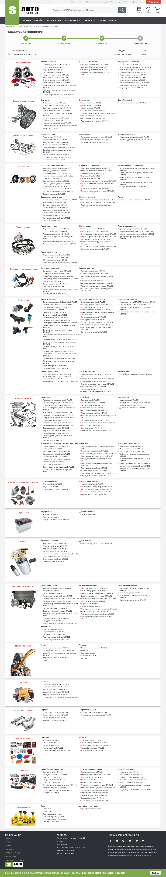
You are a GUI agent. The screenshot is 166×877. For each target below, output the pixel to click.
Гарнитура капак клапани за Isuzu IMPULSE (97, 456)
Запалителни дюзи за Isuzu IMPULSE (94, 274)
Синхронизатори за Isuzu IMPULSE (94, 173)
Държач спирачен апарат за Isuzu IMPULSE (58, 95)
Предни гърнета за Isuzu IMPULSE (55, 712)
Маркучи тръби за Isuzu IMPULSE (55, 457)
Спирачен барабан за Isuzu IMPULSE (94, 67)
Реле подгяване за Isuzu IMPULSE (93, 317)
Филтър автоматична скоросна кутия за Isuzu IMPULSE (136, 183)
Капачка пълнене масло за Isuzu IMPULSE (135, 463)
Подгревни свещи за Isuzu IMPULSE (56, 274)
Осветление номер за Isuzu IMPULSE (56, 751)
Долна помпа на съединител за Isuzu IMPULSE (98, 200)
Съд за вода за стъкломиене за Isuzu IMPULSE (137, 790)
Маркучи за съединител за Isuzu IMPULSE (58, 191)
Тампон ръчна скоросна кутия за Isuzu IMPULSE (98, 181)
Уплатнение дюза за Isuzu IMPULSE (94, 471)
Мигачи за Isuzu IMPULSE (52, 745)
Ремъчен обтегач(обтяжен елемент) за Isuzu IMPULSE (59, 238)
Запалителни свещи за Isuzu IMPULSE (57, 271)
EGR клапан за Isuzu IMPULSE (92, 281)
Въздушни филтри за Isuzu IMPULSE (56, 684)
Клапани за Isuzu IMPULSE (53, 440)
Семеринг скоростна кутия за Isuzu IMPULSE (97, 191)
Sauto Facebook (110, 840)
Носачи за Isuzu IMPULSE (90, 108)
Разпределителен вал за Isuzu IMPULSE (57, 400)
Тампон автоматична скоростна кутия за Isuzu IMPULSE (136, 174)
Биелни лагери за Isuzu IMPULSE (93, 403)
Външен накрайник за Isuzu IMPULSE (56, 160)
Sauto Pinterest (136, 840)
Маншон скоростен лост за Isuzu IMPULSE (96, 188)
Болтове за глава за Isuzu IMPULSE (56, 428)
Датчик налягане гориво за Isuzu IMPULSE (58, 351)
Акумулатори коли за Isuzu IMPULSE (56, 520)
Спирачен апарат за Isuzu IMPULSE (56, 80)
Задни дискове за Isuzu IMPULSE (55, 70)
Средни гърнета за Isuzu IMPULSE (55, 715)
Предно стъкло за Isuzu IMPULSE (55, 780)
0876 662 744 (125, 2)
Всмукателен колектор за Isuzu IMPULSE (58, 423)
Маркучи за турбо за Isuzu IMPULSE (56, 462)
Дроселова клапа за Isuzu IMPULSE (56, 446)
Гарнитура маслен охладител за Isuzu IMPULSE (98, 473)
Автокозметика (108, 20)
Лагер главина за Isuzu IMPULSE (93, 118)
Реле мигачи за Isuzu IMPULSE (92, 307)
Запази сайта (77, 2)
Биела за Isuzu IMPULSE (90, 400)
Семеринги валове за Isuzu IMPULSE (94, 451)
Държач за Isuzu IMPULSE (90, 176)
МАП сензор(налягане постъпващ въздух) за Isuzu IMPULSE (61, 336)
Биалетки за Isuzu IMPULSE (91, 103)
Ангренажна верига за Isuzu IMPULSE (56, 255)
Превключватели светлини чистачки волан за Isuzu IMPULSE (97, 313)
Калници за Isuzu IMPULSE (53, 772)
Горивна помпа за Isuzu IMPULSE (93, 271)
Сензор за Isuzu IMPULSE (90, 178)
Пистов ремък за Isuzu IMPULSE (93, 229)
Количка (158, 12)
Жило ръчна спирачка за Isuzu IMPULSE (134, 70)
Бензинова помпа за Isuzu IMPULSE (56, 562)
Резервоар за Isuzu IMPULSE (53, 793)
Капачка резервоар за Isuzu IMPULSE (94, 793)
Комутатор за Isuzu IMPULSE (53, 286)
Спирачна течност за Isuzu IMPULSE (94, 648)
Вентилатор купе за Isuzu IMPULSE (132, 593)
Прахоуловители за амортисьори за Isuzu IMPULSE (58, 114)
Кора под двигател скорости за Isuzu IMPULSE (60, 785)
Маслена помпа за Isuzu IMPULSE (55, 551)
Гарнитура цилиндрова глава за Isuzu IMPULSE (98, 453)
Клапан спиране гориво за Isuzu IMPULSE (135, 305)
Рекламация (9, 849)
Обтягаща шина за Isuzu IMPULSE (55, 257)
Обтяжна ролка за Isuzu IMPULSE (55, 231)
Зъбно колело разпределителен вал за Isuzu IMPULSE (59, 409)
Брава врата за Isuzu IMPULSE (92, 389)
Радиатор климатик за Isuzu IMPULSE (56, 637)
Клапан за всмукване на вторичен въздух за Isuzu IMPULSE (137, 313)
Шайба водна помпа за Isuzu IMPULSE (95, 249)
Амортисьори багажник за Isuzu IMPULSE (96, 775)
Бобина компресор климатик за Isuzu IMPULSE (60, 623)
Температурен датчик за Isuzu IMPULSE (57, 307)
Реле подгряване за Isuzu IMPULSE (56, 294)
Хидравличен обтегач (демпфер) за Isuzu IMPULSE (96, 243)
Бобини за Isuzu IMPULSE (52, 281)
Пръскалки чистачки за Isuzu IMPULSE (134, 780)
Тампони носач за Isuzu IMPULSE (93, 111)
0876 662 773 (111, 2)
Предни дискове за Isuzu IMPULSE (55, 67)
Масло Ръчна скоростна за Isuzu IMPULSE (58, 650)
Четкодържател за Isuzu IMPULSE (93, 494)
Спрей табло (47, 811)
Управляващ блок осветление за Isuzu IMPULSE (60, 381)
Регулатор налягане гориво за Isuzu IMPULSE (97, 283)
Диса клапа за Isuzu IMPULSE (54, 464)
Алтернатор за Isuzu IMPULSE (92, 484)
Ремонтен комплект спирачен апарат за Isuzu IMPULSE (59, 86)
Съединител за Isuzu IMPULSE (54, 194)
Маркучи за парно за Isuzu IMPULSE (133, 600)
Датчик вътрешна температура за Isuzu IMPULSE (61, 339)
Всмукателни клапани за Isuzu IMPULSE (57, 412)
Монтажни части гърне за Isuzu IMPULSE (96, 715)
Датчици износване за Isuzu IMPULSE (56, 83)
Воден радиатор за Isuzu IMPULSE (55, 629)
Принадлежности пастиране (91, 809)
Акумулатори (54, 20)
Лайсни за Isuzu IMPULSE (90, 780)
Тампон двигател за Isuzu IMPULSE (132, 446)
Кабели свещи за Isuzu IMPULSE (55, 284)
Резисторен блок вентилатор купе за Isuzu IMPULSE (135, 596)
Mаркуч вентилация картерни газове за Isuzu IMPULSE (136, 470)
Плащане (8, 842)
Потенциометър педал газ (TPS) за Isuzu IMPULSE (96, 375)
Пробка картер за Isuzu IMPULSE (132, 405)
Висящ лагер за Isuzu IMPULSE (54, 215)
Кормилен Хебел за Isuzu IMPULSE (55, 145)
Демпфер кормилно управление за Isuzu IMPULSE (57, 151)
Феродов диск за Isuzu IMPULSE (54, 171)
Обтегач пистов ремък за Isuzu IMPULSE (96, 239)
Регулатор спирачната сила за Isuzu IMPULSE (136, 83)
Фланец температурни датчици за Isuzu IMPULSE (99, 609)
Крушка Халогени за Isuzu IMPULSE (94, 743)
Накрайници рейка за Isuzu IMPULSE (56, 140)
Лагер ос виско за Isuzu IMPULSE (93, 601)
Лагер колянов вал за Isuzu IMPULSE (94, 410)
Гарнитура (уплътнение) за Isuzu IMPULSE (96, 168)
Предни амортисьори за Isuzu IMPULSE (57, 105)
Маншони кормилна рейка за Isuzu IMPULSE (59, 147)
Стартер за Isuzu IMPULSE (52, 484)
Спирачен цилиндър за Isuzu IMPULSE (134, 72)
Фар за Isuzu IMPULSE (51, 740)
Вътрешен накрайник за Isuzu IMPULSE (57, 157)
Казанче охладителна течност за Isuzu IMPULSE (98, 599)
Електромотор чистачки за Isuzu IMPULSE (135, 777)
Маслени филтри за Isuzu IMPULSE (56, 692)
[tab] (83, 54)
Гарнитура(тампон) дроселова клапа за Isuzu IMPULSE (97, 447)
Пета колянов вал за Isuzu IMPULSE (94, 413)
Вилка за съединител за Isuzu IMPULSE (57, 189)
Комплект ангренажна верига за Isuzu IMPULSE (60, 263)
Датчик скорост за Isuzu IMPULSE (55, 315)
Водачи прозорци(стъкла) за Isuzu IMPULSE (97, 790)
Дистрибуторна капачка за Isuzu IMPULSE (58, 276)
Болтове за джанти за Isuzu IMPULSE (133, 103)
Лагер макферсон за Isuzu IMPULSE (56, 118)
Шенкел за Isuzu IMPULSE (52, 128)
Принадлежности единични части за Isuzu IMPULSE (96, 73)
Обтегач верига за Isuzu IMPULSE (55, 260)
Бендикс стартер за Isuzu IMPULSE (55, 489)
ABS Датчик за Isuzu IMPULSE (130, 65)
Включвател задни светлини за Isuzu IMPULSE (98, 310)
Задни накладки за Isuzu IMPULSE (55, 77)
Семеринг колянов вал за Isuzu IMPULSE (96, 431)
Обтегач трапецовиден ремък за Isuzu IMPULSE (137, 234)
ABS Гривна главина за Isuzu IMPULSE (134, 85)
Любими (148, 12)
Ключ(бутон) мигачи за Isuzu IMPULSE (95, 320)
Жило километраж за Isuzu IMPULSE (94, 801)
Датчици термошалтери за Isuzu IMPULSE (96, 596)
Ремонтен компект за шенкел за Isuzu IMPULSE (60, 126)
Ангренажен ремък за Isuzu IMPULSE (56, 229)
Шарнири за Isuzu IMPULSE (91, 105)
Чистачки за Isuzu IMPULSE (130, 772)
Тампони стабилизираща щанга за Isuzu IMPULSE (99, 113)
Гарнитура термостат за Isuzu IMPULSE (95, 476)
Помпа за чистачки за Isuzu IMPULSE (133, 782)
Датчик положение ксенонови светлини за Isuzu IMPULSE (60, 355)
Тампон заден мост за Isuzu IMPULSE (95, 121)
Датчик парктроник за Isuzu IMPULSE (56, 366)
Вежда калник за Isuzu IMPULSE (54, 788)
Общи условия (10, 856)
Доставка (8, 845)
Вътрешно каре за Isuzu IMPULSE (55, 205)
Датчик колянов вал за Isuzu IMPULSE (57, 318)
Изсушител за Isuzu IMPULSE (53, 593)
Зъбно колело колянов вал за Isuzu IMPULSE (97, 420)
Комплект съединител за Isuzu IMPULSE (57, 168)
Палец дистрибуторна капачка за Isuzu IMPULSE (60, 279)
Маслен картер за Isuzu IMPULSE (132, 449)
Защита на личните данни (14, 860)
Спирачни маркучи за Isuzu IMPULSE (133, 75)
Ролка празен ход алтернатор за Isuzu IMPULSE (98, 246)
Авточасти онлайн (32, 20)
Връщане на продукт (12, 853)
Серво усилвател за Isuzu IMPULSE (132, 80)
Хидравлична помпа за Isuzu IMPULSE (95, 140)
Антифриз (84, 650)
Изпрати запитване (95, 2)
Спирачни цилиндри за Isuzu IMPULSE (95, 70)
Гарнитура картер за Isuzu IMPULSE (94, 468)
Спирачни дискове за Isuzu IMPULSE (56, 65)
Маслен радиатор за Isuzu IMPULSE (56, 640)
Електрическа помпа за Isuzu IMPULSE (95, 142)
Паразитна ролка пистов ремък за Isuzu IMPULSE (99, 237)
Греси (45, 660)
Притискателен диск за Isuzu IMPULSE (57, 173)
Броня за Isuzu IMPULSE (52, 777)
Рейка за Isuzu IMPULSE (52, 137)
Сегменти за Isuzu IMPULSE (91, 428)
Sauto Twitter (117, 840)
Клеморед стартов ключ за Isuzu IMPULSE (96, 305)
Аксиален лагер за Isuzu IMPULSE (55, 186)
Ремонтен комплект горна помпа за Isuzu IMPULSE (96, 206)
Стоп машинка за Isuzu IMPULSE (93, 302)
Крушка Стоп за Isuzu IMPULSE (92, 748)
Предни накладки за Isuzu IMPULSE (56, 75)
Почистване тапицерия (51, 822)
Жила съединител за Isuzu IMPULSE (56, 181)
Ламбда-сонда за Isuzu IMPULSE (55, 312)
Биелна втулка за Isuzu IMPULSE (93, 405)
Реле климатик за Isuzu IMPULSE (55, 379)
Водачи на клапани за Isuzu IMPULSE (56, 431)
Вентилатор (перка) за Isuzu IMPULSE (95, 591)
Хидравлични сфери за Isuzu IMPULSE (57, 123)
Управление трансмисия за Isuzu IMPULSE (96, 171)
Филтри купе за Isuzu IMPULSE (54, 689)
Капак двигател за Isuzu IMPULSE (55, 775)
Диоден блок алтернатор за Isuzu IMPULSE (96, 489)
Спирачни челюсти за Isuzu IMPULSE (94, 65)
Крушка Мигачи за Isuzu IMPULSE (93, 751)
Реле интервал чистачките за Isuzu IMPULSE (97, 322)
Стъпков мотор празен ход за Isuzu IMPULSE (97, 384)
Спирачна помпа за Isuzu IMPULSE (132, 77)
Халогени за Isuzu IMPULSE (53, 748)
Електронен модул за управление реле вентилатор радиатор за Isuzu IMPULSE (57, 375)
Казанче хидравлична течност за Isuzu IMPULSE (137, 140)
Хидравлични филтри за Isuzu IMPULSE (57, 695)
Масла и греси (72, 20)
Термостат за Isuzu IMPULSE (91, 606)
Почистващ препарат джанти (53, 817)
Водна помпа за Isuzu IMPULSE (54, 543)
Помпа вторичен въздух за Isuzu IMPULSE (96, 137)
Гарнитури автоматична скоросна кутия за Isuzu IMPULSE (137, 169)
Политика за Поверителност (110, 873)
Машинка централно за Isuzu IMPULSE (95, 381)
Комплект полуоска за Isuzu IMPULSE (56, 210)
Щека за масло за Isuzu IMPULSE (132, 451)
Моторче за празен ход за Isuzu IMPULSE (96, 392)
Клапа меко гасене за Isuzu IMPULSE (56, 451)
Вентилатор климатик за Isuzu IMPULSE (57, 611)
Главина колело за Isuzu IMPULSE (93, 116)
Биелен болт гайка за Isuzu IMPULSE (94, 408)
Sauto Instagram (143, 840)
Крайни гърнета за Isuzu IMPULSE (55, 718)
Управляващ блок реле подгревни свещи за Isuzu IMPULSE (61, 290)
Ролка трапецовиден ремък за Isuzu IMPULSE (136, 231)
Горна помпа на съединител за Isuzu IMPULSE (98, 202)
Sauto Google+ (123, 840)
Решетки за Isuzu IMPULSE (91, 782)
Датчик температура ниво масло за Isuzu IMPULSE (57, 331)
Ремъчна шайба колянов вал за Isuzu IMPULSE (98, 423)
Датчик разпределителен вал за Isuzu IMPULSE (60, 323)
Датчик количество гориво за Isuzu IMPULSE (59, 358)
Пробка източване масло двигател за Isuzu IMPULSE (135, 460)
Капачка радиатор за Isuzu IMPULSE (94, 611)
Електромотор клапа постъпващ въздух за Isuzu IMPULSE (60, 605)
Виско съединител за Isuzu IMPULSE (94, 588)
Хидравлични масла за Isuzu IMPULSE (57, 658)
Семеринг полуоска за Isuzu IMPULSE (56, 213)
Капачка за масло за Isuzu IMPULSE (94, 795)
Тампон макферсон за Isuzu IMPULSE (56, 111)
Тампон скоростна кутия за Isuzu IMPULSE (135, 200)
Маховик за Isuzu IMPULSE (53, 178)
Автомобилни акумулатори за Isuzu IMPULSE (136, 374)
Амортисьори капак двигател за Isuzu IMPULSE (98, 788)
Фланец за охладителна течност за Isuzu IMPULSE (96, 618)
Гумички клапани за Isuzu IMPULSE (55, 433)
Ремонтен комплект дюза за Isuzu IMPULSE (97, 286)
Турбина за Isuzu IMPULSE (52, 449)
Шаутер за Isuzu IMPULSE (52, 487)
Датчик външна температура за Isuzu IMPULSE (60, 320)
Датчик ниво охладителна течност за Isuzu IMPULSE (58, 348)
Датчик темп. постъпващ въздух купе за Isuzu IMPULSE (59, 343)
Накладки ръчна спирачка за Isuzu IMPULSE (136, 67)
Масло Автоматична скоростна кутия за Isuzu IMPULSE (59, 654)
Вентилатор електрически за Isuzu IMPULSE (97, 593)
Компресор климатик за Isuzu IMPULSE (57, 588)
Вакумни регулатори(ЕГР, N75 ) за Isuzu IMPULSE (137, 302)
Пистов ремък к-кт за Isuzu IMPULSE (94, 231)
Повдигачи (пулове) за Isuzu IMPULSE (57, 405)
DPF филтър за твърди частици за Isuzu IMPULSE (61, 697)
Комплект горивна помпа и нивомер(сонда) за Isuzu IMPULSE (97, 290)
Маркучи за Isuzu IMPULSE (91, 604)
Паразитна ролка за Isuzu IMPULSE (56, 234)
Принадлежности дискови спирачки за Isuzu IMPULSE (59, 91)
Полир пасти (47, 809)
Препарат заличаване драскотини (55, 819)
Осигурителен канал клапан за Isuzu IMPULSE (60, 418)
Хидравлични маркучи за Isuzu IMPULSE (134, 137)
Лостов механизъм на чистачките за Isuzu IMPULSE (135, 786)
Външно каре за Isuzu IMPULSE (54, 202)
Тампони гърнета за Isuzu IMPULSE (94, 712)
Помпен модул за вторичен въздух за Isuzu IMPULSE (58, 471)
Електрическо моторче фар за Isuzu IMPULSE (97, 379)
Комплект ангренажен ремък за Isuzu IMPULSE (60, 241)
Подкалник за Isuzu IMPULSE (91, 772)
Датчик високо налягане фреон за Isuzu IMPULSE (61, 599)
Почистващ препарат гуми (52, 814)
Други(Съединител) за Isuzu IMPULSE (56, 184)
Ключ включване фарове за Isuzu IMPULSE (97, 325)
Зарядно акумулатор (88, 514)
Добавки (84, 658)
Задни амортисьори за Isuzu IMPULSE (57, 108)
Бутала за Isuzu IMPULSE (90, 425)
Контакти (154, 2)
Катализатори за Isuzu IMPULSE (54, 720)
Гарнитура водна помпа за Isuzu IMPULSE (96, 543)
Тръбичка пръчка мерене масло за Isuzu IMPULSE (134, 455)
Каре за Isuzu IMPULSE (51, 221)
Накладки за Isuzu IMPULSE (53, 72)
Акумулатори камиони (51, 517)
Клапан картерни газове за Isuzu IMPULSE (135, 466)
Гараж (139, 12)
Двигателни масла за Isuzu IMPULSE (56, 648)
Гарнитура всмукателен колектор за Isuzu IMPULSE (96, 460)
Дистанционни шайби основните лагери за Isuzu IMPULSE (98, 417)
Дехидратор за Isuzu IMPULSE (54, 621)
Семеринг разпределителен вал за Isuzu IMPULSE (57, 437)
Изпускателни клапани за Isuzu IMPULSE (58, 415)
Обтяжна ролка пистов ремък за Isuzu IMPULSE (98, 234)
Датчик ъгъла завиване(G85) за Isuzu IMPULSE (60, 302)
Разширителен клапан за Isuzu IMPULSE (57, 596)
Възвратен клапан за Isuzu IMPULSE (56, 618)
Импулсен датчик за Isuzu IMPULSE (56, 368)
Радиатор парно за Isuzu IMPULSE (55, 632)
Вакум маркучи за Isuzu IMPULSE (132, 88)
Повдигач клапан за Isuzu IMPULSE (56, 420)
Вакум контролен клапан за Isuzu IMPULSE (58, 467)
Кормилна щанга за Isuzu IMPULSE (55, 142)
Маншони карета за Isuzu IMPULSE (55, 208)
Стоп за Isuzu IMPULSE (51, 743)
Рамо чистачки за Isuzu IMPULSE (132, 775)
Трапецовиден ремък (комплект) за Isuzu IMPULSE (134, 238)
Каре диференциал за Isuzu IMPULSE (56, 218)
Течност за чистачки (88, 656)
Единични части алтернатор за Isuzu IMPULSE (98, 492)
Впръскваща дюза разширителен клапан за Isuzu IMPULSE (60, 615)
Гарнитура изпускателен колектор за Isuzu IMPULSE (96, 464)
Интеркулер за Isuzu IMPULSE (54, 634)
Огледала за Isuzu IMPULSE (91, 777)
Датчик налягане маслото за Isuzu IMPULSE (59, 305)
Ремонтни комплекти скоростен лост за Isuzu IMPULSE (97, 185)
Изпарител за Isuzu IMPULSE (53, 591)
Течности (90, 20)
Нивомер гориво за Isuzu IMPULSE (93, 387)
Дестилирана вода (88, 653)
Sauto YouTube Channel (130, 840)
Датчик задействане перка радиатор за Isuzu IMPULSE (59, 362)
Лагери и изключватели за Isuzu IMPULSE (58, 176)
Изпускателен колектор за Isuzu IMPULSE (58, 425)
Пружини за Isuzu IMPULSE (53, 120)
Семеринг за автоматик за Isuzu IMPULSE (135, 187)
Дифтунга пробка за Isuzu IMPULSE (132, 408)
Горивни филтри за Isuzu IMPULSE (55, 687)
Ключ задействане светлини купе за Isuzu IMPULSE (96, 328)
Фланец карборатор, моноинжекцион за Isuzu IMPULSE (97, 277)
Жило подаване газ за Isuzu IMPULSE (56, 454)
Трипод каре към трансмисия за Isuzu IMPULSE (60, 200)
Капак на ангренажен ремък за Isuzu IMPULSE (60, 244)
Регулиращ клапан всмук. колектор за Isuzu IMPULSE (135, 308)
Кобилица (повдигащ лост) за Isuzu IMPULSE (59, 403)
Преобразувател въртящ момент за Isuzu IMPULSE (134, 179)
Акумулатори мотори (50, 514)
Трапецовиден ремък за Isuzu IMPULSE (134, 229)
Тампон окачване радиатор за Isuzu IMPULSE (97, 614)
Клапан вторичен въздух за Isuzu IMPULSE (58, 155)
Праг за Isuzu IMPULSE (51, 782)
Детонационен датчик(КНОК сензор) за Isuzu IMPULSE (59, 326)
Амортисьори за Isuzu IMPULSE (54, 103)
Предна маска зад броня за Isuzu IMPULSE (58, 790)
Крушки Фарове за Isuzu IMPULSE (93, 740)
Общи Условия (86, 873)
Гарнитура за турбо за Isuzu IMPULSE (56, 459)
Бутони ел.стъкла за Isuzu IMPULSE (94, 332)
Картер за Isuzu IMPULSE (129, 400)
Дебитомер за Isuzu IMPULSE (53, 310)
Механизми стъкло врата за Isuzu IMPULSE (97, 785)
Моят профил (139, 2)
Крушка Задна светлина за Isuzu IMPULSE (96, 745)
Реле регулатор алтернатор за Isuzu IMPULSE (98, 487)
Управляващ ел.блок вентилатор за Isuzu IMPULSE (134, 589)
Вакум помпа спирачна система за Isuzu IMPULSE (61, 554)
